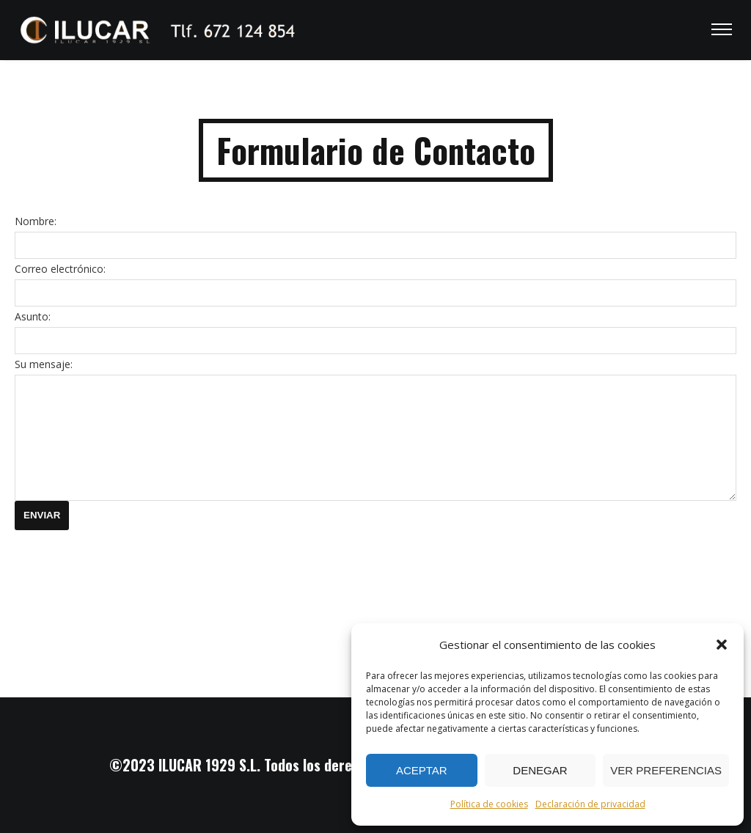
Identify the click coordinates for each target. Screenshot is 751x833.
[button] (721, 644)
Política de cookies (489, 804)
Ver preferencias (666, 770)
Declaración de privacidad (590, 804)
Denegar (540, 770)
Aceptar (421, 770)
